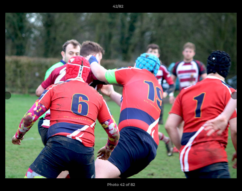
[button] (220, 7)
